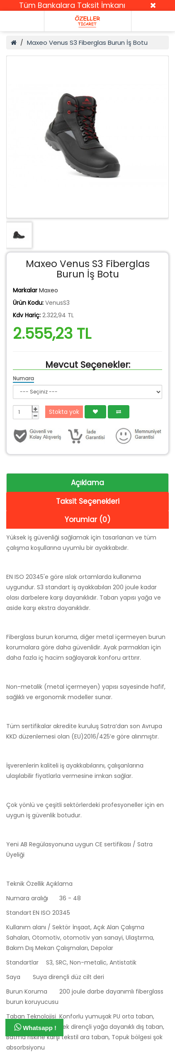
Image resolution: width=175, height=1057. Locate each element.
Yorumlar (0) (87, 520)
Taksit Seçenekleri (87, 501)
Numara (23, 378)
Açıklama (87, 483)
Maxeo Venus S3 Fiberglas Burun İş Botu (87, 42)
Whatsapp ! (35, 1027)
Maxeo (48, 290)
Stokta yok (64, 412)
